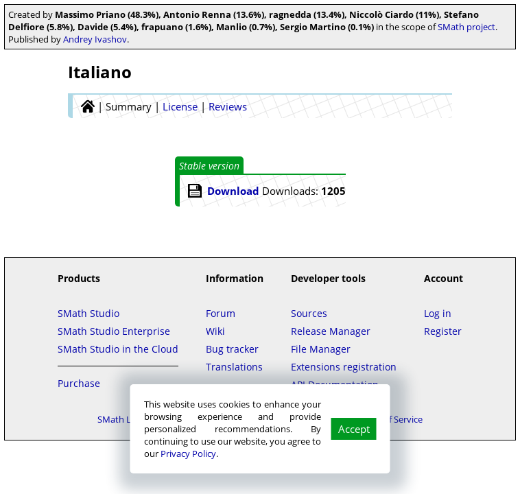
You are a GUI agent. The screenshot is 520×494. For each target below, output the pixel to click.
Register (443, 331)
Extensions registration (344, 366)
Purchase (79, 383)
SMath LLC (119, 419)
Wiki (215, 331)
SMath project (466, 27)
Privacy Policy (188, 453)
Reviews (228, 106)
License (180, 106)
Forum (220, 313)
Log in (437, 313)
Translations (234, 366)
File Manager (321, 348)
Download (233, 191)
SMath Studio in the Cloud (118, 348)
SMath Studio (88, 313)
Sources (309, 313)
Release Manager (330, 331)
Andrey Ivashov (95, 39)
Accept (354, 429)
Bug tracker (232, 348)
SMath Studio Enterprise (114, 331)
